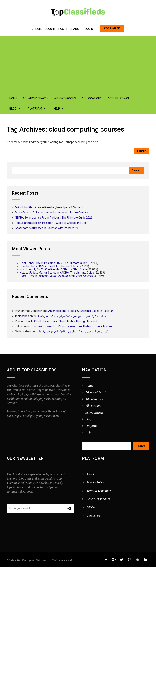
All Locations (90, 98)
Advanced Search (35, 98)
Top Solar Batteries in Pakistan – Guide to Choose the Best (51, 222)
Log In (89, 28)
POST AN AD (112, 28)
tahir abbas (22, 315)
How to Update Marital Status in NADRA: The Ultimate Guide (57, 272)
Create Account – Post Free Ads (55, 28)
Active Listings (116, 98)
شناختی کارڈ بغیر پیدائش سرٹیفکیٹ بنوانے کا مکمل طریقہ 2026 (69, 315)
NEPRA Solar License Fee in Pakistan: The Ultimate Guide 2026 (53, 217)
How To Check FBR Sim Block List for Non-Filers (49, 266)
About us (92, 474)
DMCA (91, 507)
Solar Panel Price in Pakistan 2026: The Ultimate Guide (53, 262)
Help (38, 108)
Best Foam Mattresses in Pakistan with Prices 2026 (47, 227)
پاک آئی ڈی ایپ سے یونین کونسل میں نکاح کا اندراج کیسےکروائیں (72, 331)
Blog (136, 98)
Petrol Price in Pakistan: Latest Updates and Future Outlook (51, 212)
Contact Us (93, 515)
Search (141, 446)
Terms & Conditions (99, 490)
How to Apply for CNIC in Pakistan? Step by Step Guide (53, 269)
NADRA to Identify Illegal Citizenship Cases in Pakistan (80, 310)
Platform (16, 108)
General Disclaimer (98, 499)
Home (13, 98)
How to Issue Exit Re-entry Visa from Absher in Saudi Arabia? (74, 326)
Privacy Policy (95, 482)
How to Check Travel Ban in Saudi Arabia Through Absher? (61, 321)
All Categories (64, 98)
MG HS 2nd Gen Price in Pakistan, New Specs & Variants (49, 207)
